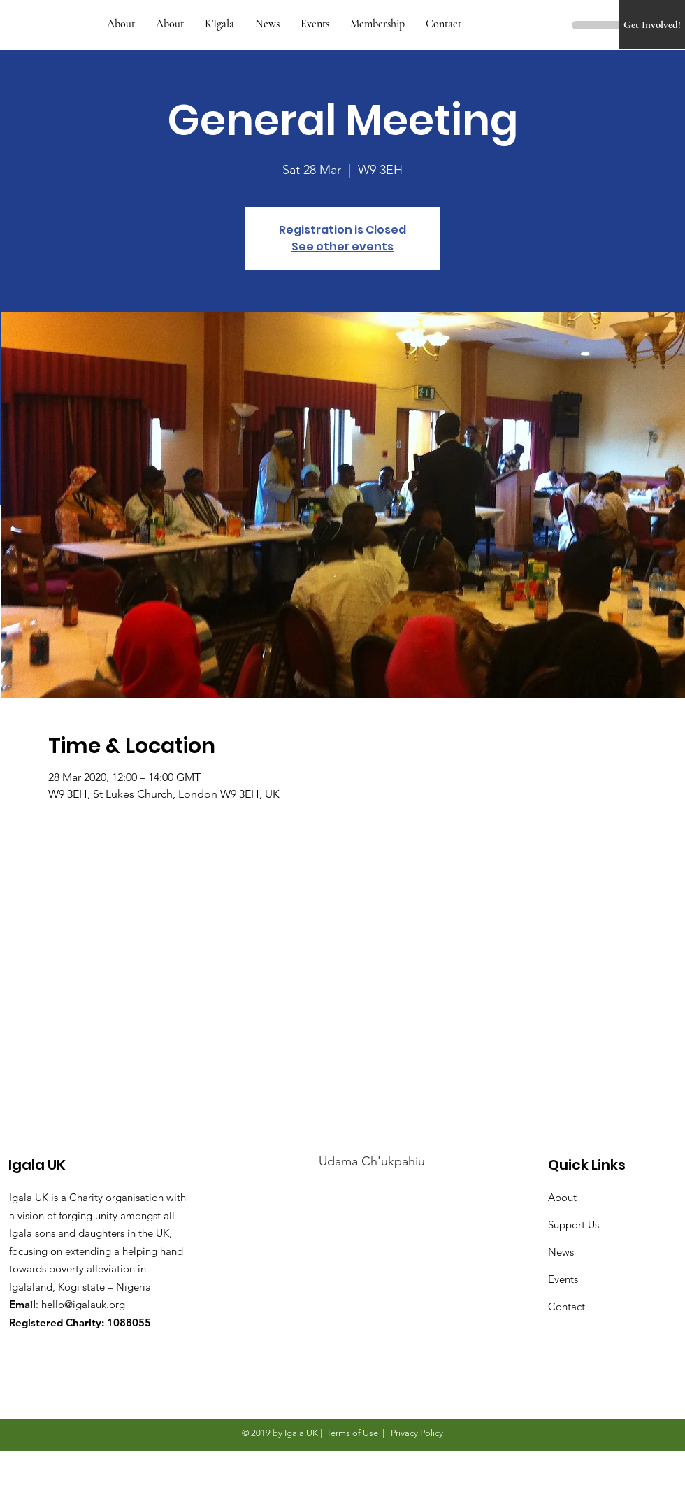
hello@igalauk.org (83, 1304)
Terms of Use (352, 1433)
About (562, 1197)
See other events (342, 246)
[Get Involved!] (652, 24)
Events (563, 1279)
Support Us (573, 1224)
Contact (566, 1306)
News (561, 1251)
